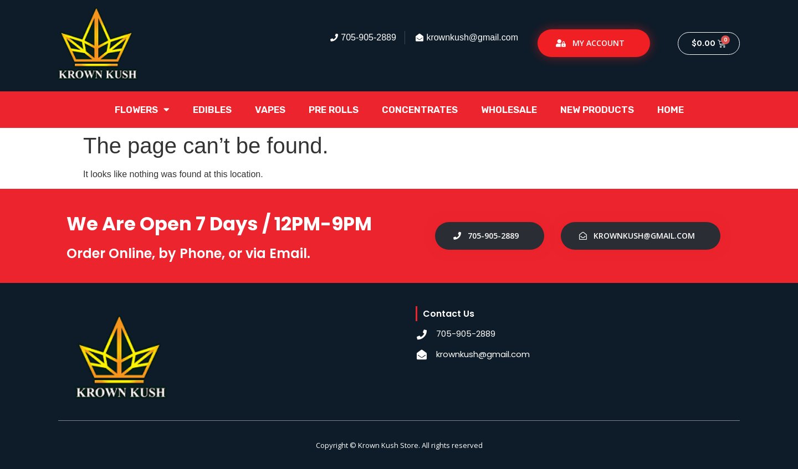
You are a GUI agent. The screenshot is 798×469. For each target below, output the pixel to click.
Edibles (212, 109)
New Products (597, 109)
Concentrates (420, 109)
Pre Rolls (334, 109)
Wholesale (509, 109)
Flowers (142, 109)
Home (670, 109)
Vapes (270, 109)
